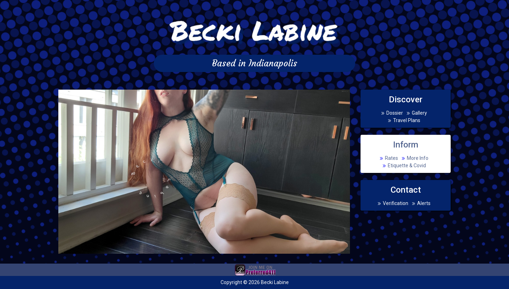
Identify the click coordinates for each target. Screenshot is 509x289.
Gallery (419, 113)
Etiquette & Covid (407, 165)
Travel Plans (406, 120)
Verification (395, 203)
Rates (391, 158)
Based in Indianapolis (254, 63)
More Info (417, 158)
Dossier (394, 113)
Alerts (424, 203)
